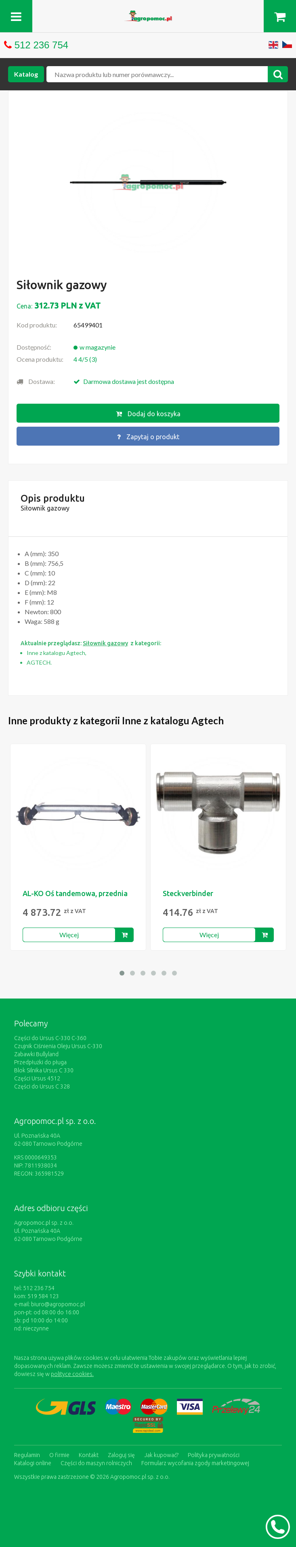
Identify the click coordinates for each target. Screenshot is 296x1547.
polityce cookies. (72, 1374)
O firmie (59, 1455)
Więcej (69, 934)
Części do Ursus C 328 (42, 1086)
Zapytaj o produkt (148, 436)
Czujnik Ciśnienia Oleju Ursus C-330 (58, 1046)
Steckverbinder (188, 893)
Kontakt (89, 1455)
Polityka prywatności (213, 1455)
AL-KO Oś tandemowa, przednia (75, 893)
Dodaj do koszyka (148, 413)
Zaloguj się (121, 1455)
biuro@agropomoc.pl (58, 1304)
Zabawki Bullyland (36, 1054)
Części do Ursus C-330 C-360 (50, 1038)
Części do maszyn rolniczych (96, 1463)
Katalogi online (32, 1463)
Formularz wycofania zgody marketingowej (195, 1463)
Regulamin (27, 1455)
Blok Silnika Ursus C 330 (43, 1070)
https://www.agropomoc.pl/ (148, 15)
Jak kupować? (161, 1455)
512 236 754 (41, 45)
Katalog (26, 74)
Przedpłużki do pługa (40, 1062)
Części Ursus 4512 (37, 1078)
